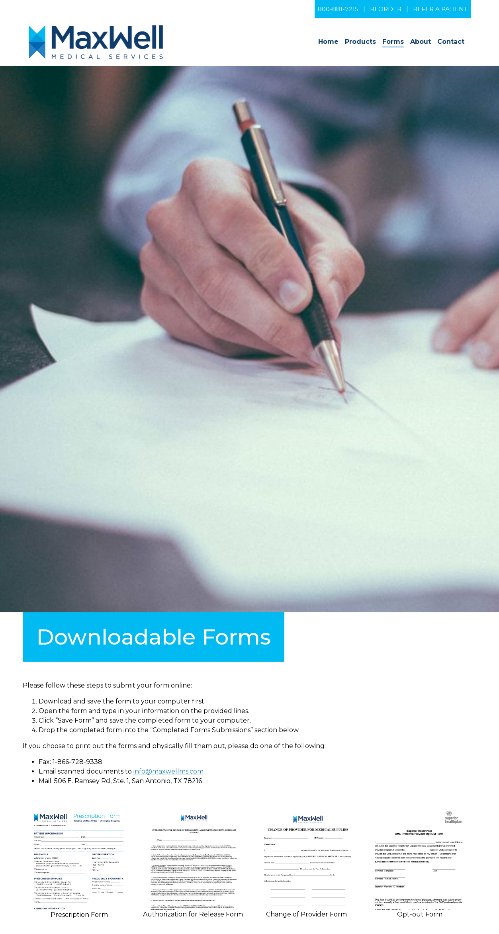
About (420, 41)
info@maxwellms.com (168, 771)
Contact (450, 41)
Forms (393, 41)
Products (360, 41)
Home (328, 41)
